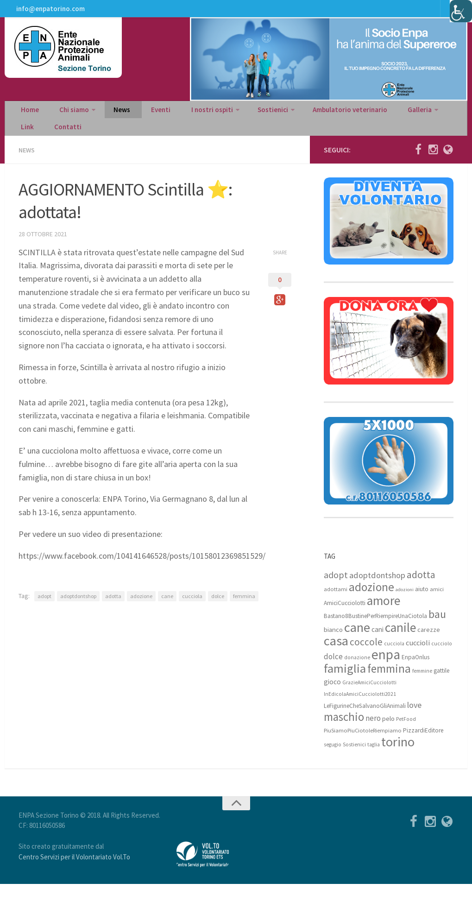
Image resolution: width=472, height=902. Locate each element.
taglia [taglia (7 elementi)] (373, 762)
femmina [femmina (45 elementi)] (389, 686)
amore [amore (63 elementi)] (383, 618)
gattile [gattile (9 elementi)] (441, 688)
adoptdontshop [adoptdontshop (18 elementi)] (377, 592)
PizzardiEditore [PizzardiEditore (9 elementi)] (423, 748)
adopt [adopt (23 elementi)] (336, 592)
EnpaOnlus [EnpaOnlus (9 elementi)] (415, 675)
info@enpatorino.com (48, 11)
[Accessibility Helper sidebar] (461, 11)
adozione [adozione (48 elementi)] (371, 604)
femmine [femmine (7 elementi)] (422, 688)
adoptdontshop (78, 613)
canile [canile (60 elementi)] (400, 645)
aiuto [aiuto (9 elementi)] (421, 607)
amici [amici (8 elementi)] (437, 606)
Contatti (32, 141)
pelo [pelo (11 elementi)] (388, 736)
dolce (217, 613)
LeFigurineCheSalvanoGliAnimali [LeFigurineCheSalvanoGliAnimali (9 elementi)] (365, 723)
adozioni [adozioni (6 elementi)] (405, 607)
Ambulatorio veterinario (316, 118)
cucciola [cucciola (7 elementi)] (394, 661)
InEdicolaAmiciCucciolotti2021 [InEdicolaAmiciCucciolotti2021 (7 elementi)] (360, 711)
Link (419, 118)
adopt (44, 613)
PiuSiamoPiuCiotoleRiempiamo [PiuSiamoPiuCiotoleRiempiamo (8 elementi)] (363, 747)
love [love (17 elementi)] (414, 722)
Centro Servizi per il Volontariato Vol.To (74, 874)
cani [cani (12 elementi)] (377, 647)
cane (167, 613)
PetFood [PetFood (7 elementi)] (406, 736)
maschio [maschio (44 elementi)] (344, 734)
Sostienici (242, 118)
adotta (113, 613)
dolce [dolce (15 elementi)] (333, 674)
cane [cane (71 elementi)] (357, 645)
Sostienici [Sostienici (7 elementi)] (354, 762)
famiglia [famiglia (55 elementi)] (345, 686)
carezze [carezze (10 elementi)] (428, 647)
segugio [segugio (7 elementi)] (332, 762)
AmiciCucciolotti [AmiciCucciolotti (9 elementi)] (344, 620)
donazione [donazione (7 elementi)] (357, 675)
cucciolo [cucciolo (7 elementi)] (441, 661)
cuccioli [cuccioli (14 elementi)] (418, 660)
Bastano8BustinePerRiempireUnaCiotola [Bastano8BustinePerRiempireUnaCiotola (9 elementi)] (375, 633)
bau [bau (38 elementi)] (437, 632)
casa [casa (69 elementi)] (336, 658)
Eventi (141, 118)
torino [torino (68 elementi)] (398, 759)
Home (28, 118)
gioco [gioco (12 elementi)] (332, 699)
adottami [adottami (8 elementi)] (335, 606)
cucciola (192, 613)
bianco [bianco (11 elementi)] (333, 647)
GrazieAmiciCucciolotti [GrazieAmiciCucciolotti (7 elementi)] (369, 700)
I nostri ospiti (186, 118)
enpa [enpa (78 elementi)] (385, 672)
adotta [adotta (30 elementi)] (421, 592)
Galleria (380, 118)
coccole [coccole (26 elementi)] (366, 659)
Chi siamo (66, 118)
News (109, 118)
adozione (141, 613)
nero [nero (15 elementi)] (373, 736)
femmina (244, 613)
